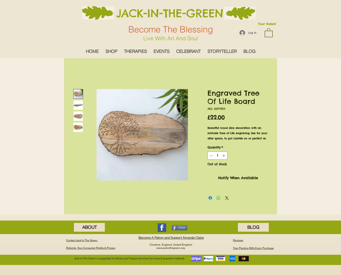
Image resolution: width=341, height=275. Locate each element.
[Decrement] (211, 155)
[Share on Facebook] (210, 198)
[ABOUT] (89, 227)
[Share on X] (226, 198)
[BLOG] (253, 227)
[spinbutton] (217, 155)
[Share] (179, 227)
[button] (269, 32)
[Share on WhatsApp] (218, 198)
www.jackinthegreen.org (170, 248)
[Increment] (224, 155)
